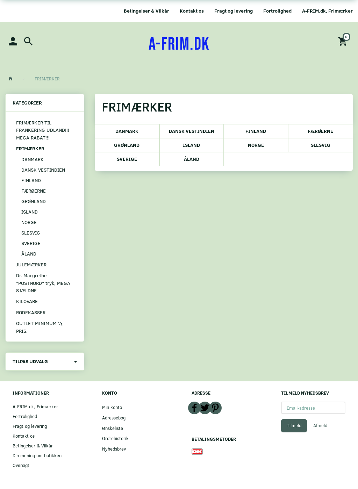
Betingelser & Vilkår (146, 10)
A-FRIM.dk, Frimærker (327, 10)
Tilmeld (294, 425)
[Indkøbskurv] (344, 40)
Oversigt (21, 465)
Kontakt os (192, 10)
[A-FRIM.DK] (179, 44)
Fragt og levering (233, 10)
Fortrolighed (277, 10)
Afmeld (320, 425)
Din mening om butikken (37, 455)
